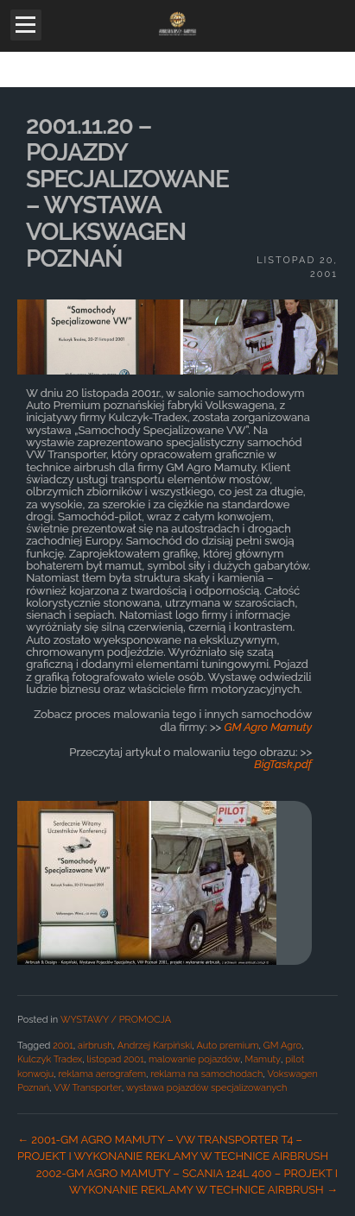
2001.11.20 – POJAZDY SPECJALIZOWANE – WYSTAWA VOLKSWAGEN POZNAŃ (127, 192)
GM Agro (282, 1045)
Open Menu (25, 25)
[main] (177, 651)
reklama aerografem (102, 1074)
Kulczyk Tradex (49, 1059)
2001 (63, 1045)
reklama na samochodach (206, 1074)
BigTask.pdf (283, 764)
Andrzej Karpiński (154, 1045)
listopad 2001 (115, 1059)
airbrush (95, 1045)
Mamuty (263, 1059)
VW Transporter (87, 1087)
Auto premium (228, 1045)
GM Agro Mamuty (268, 727)
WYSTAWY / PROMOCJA (115, 1019)
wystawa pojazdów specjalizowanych (206, 1087)
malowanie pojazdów (194, 1059)
